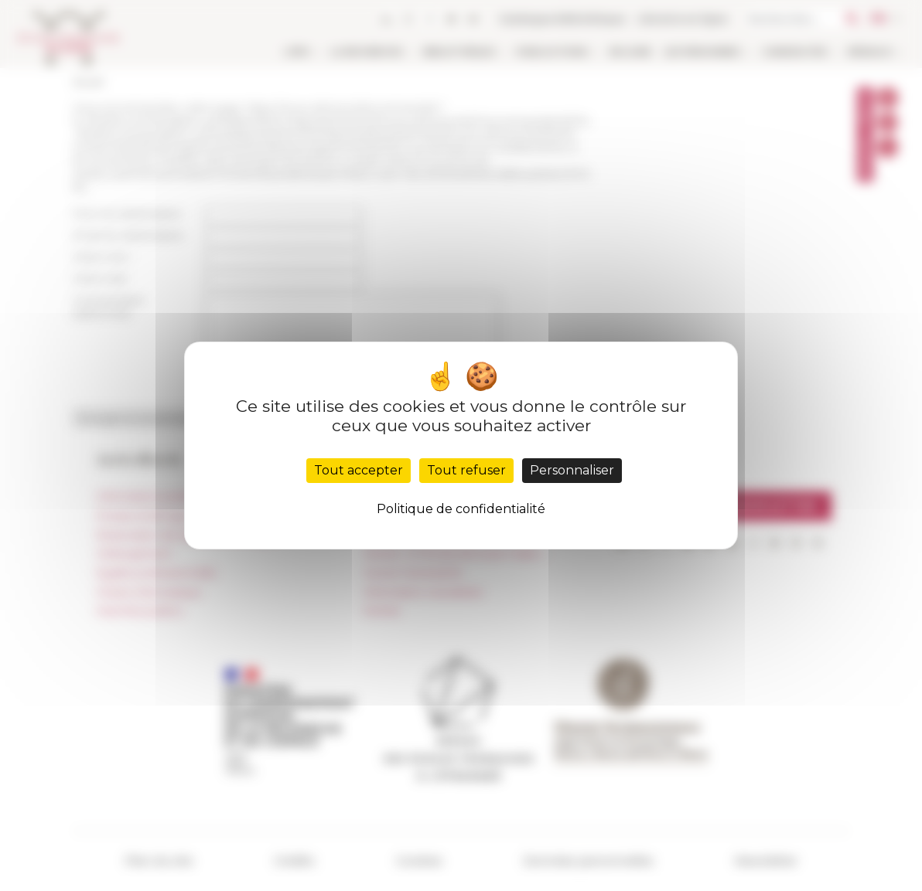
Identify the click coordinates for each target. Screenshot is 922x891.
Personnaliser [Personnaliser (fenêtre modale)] (572, 470)
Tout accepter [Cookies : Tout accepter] (358, 470)
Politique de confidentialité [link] (461, 509)
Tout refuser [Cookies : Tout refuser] (466, 470)
